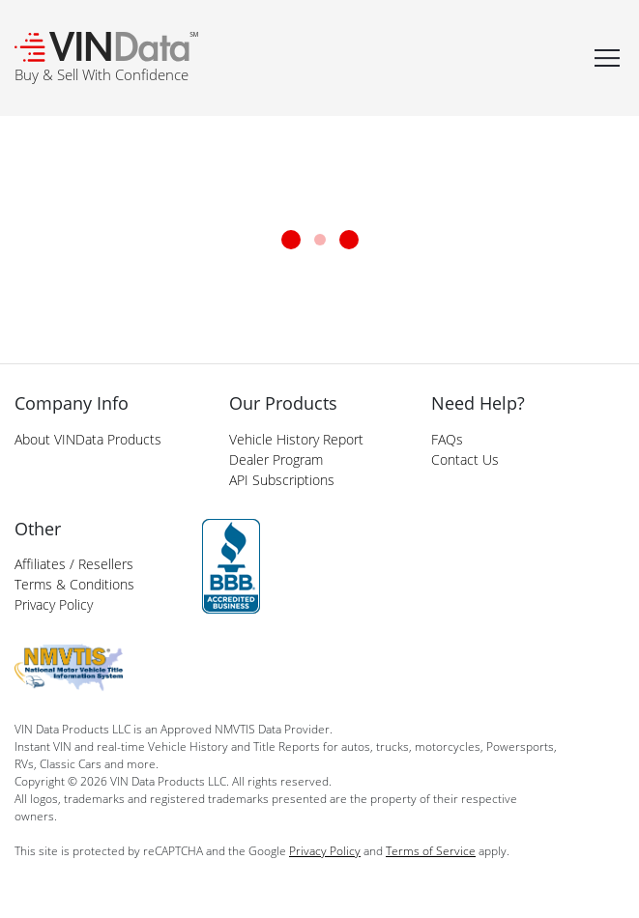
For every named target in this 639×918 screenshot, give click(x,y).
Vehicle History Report (296, 439)
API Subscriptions (281, 480)
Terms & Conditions (74, 584)
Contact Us (465, 459)
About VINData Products (88, 439)
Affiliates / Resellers (74, 564)
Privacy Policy (54, 604)
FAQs (447, 439)
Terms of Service (431, 851)
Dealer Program (276, 459)
